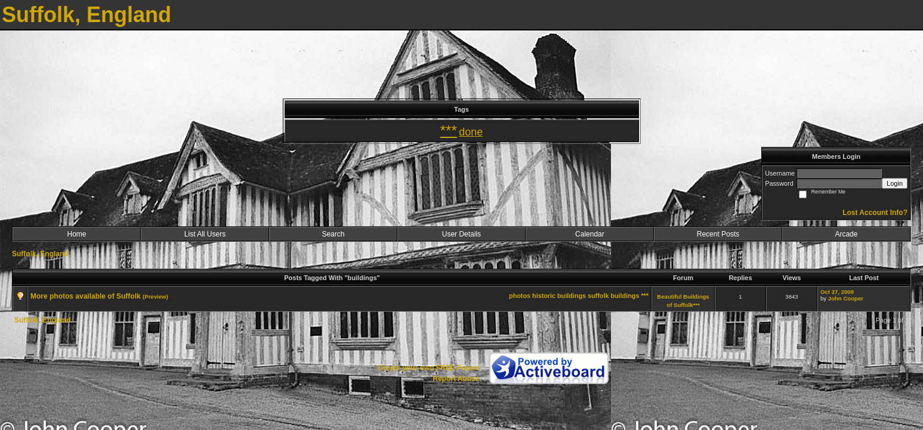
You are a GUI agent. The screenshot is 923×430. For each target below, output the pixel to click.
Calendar (589, 234)
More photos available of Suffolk (85, 296)
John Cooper (845, 298)
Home (76, 234)
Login (895, 183)
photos (519, 295)
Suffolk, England (40, 254)
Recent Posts (718, 234)
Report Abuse (456, 378)
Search (333, 234)
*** (645, 295)
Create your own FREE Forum (428, 368)
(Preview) (155, 296)
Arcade (846, 234)
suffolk (598, 295)
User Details (461, 234)
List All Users (205, 234)
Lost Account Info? (874, 212)
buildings (624, 295)
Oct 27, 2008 (837, 291)
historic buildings (559, 295)
